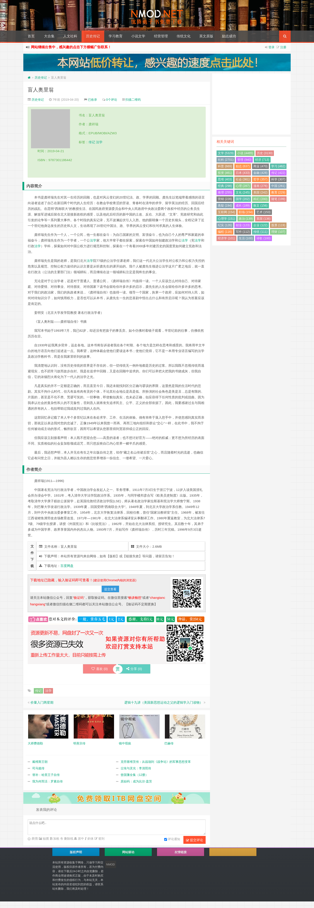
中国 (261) (278, 186)
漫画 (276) (260, 186)
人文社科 (70, 36)
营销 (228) (225, 199)
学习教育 (116, 36)
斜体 (90, 838)
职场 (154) (246, 212)
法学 (99, 142)
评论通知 (172, 839)
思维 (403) (225, 179)
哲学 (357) (260, 179)
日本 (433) (243, 172)
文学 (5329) (226, 153)
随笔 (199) (278, 199)
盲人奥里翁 (41, 90)
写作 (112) (243, 231)
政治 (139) (246, 218)
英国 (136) (263, 218)
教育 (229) (278, 192)
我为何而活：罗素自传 (47, 781)
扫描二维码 (133, 99)
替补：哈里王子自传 (46, 775)
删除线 (68, 838)
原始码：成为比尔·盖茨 (136, 781)
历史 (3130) (265, 153)
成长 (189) (243, 205)
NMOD (110, 864)
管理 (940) (244, 159)
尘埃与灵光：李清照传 (136, 768)
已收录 (92, 99)
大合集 (49, 36)
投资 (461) (225, 172)
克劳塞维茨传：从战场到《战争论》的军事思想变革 (156, 761)
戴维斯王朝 (40, 761)
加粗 (55, 838)
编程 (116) (225, 231)
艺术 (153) (263, 212)
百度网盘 (66, 566)
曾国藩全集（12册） (134, 775)
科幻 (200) (260, 199)
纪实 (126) (225, 225)
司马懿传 (38, 768)
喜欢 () (99, 669)
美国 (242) (260, 192)
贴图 (45, 838)
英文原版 (206, 36)
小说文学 (138, 36)
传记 (92, 142)
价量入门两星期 (42, 702)
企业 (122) (260, 225)
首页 (31, 36)
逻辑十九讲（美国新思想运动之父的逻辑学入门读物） (163, 702)
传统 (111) (260, 231)
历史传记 (93, 36)
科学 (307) (278, 179)
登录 (271, 47)
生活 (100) (246, 238)
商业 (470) (260, 166)
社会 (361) (243, 179)
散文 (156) (260, 205)
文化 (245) (243, 192)
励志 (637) (243, 166)
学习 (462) (278, 166)
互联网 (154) (226, 212)
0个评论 (111, 99)
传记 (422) (278, 172)
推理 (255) (225, 192)
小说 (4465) (245, 153)
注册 (283, 47)
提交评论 (194, 840)
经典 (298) (225, 186)
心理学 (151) (226, 218)
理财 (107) (278, 231)
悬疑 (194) (225, 205)
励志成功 (229, 36)
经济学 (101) (226, 238)
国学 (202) (243, 199)
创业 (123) (243, 225)
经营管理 (161, 36)
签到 (100, 838)
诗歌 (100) (263, 238)
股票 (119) (278, 225)
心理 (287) (243, 186)
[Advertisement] (251, 104)
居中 (80, 838)
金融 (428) (260, 172)
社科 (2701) (226, 159)
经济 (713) (262, 159)
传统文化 (184, 36)
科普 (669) (225, 166)
